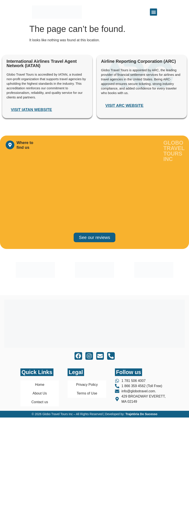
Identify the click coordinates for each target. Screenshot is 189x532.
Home (39, 384)
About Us (40, 393)
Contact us (39, 402)
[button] (153, 12)
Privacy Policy (87, 384)
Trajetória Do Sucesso (141, 414)
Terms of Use (87, 393)
